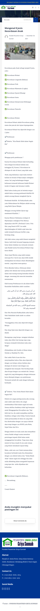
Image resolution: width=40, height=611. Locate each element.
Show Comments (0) (20, 521)
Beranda (6, 20)
